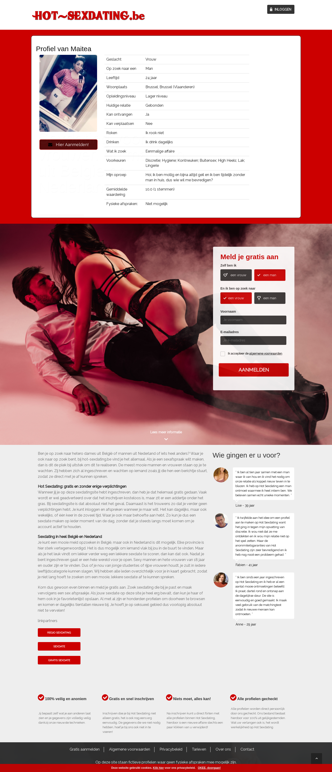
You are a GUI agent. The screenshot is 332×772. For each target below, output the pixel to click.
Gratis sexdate (59, 660)
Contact (247, 749)
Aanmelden (253, 370)
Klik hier (158, 767)
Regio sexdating (59, 632)
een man (269, 275)
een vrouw (238, 275)
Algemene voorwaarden (129, 749)
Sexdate (59, 646)
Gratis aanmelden (85, 749)
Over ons (223, 749)
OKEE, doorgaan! (209, 767)
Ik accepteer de (255, 353)
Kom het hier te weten (61, 332)
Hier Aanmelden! (68, 144)
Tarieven (199, 749)
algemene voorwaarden (265, 353)
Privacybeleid (171, 749)
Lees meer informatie (166, 432)
